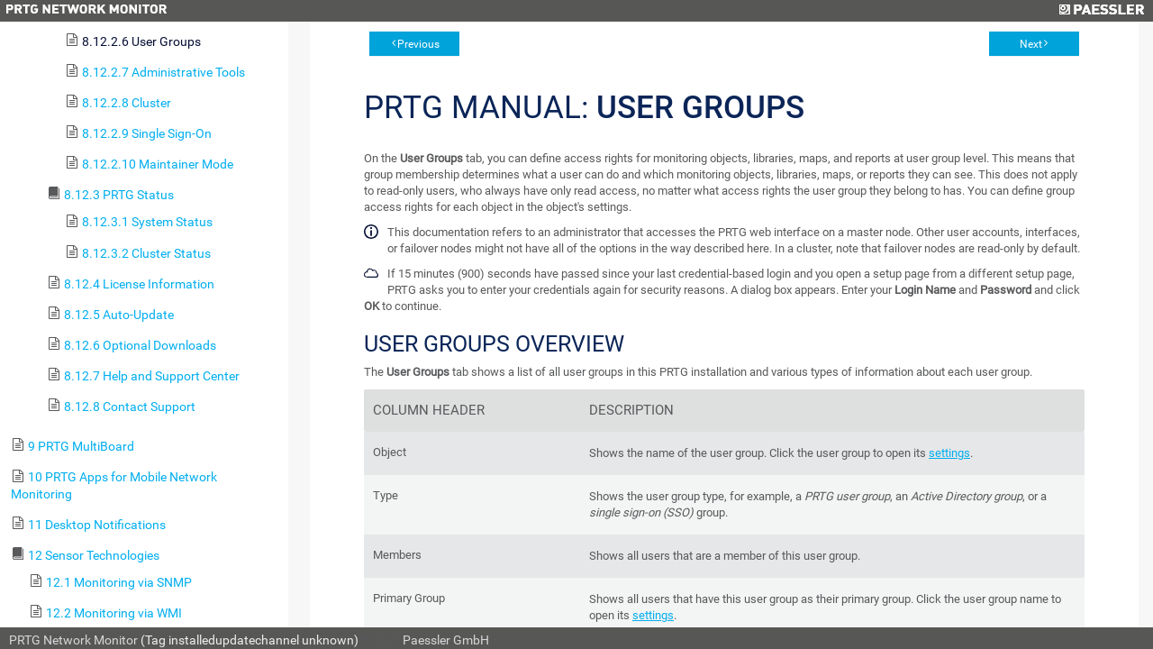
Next (1031, 44)
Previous (418, 44)
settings (949, 453)
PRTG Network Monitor (73, 640)
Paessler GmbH (446, 640)
